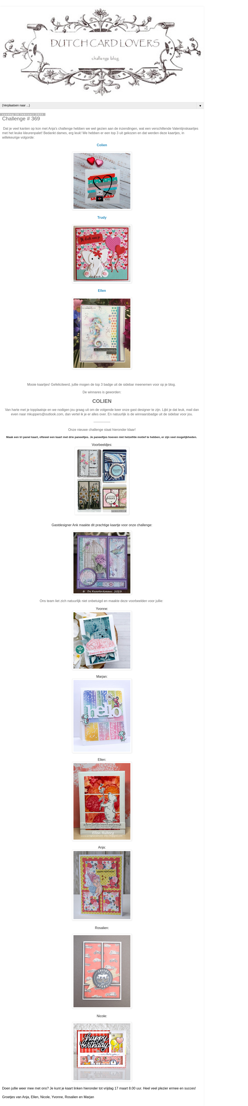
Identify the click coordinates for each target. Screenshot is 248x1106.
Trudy (101, 217)
